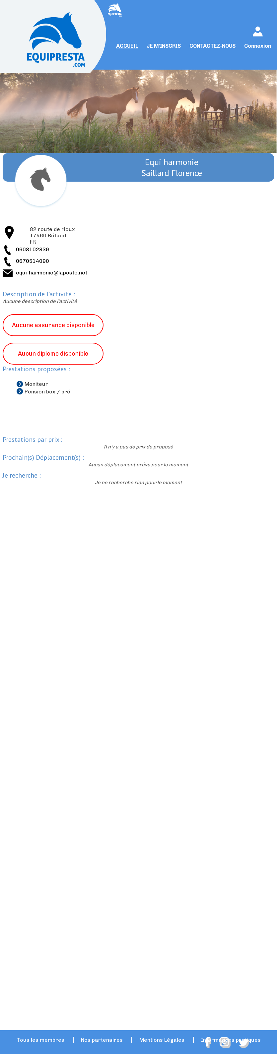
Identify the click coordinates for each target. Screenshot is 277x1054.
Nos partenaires (102, 1040)
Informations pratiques (231, 1040)
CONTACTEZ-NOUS (212, 46)
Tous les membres (40, 1040)
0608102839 (32, 249)
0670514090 (32, 261)
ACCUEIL (127, 46)
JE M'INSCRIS (164, 46)
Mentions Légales (161, 1040)
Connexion (257, 46)
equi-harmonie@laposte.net (51, 272)
